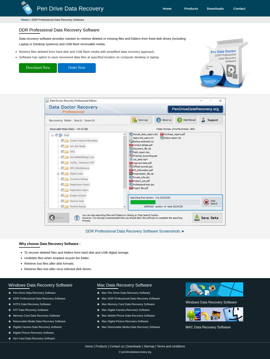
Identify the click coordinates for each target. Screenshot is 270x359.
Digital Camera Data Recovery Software (37, 327)
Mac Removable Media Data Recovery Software (131, 327)
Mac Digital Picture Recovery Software (125, 321)
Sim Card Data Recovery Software (34, 338)
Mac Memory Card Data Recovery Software (128, 304)
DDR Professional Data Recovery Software (39, 298)
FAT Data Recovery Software (30, 309)
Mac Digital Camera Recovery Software (126, 309)
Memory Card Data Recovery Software (36, 315)
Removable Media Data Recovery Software (39, 321)
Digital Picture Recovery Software (33, 332)
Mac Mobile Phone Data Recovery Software (128, 315)
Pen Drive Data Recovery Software (34, 292)
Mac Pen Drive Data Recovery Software (126, 292)
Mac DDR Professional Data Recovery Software (131, 298)
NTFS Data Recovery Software (32, 304)
